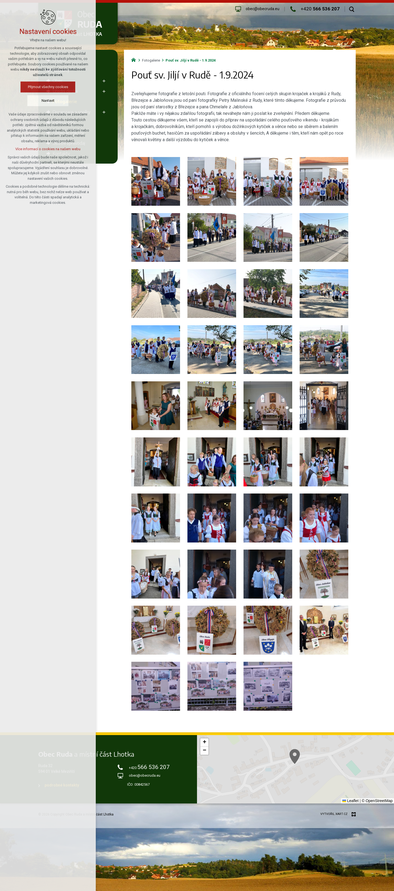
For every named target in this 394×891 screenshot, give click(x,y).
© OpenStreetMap (377, 801)
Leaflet (350, 801)
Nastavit (48, 100)
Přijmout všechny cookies (48, 87)
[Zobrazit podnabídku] (104, 81)
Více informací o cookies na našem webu (47, 149)
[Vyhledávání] (351, 9)
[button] (204, 742)
